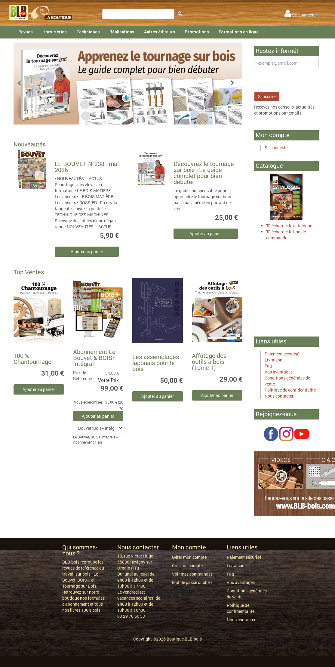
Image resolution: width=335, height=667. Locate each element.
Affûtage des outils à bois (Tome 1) (209, 361)
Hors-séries (54, 31)
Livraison (273, 360)
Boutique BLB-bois (184, 639)
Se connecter (277, 147)
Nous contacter (279, 396)
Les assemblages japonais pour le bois (155, 363)
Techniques (88, 31)
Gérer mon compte (189, 557)
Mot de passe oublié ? (192, 582)
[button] (21, 83)
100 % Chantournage (32, 358)
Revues (25, 31)
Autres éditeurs (159, 31)
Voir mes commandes (192, 574)
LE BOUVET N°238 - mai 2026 (87, 167)
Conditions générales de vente (247, 594)
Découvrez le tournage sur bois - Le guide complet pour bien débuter (204, 173)
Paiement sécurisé (282, 354)
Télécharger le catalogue (289, 226)
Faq (268, 366)
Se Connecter (300, 15)
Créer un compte (187, 565)
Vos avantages (279, 372)
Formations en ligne (239, 31)
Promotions (197, 31)
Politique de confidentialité (290, 390)
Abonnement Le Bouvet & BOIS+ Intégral (94, 357)
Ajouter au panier (87, 251)
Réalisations (121, 31)
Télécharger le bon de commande (286, 235)
